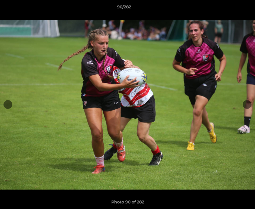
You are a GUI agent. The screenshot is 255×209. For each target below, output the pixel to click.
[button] (230, 8)
